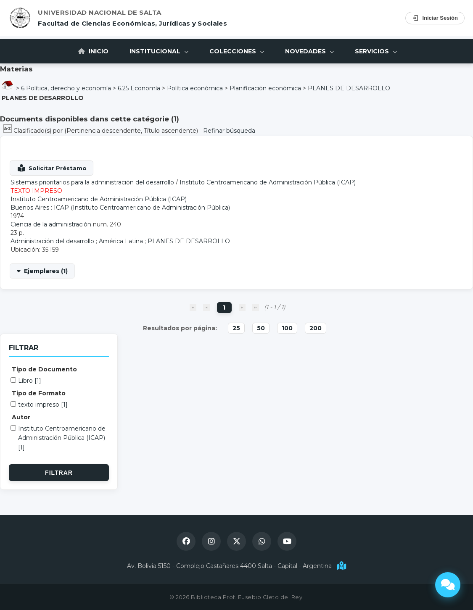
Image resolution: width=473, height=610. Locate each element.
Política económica (195, 88)
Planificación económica (265, 88)
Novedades (309, 51)
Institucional (158, 51)
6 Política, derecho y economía (66, 88)
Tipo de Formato (39, 393)
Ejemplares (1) (46, 271)
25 (236, 328)
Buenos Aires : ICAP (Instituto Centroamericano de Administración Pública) (120, 207)
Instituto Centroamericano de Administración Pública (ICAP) (268, 182)
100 (287, 328)
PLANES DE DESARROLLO (349, 88)
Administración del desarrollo (52, 241)
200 (315, 328)
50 (261, 328)
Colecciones (236, 51)
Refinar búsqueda (229, 130)
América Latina (121, 241)
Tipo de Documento (44, 369)
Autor (21, 417)
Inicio (93, 51)
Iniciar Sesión (435, 18)
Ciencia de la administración (51, 224)
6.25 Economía (139, 88)
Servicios (376, 51)
